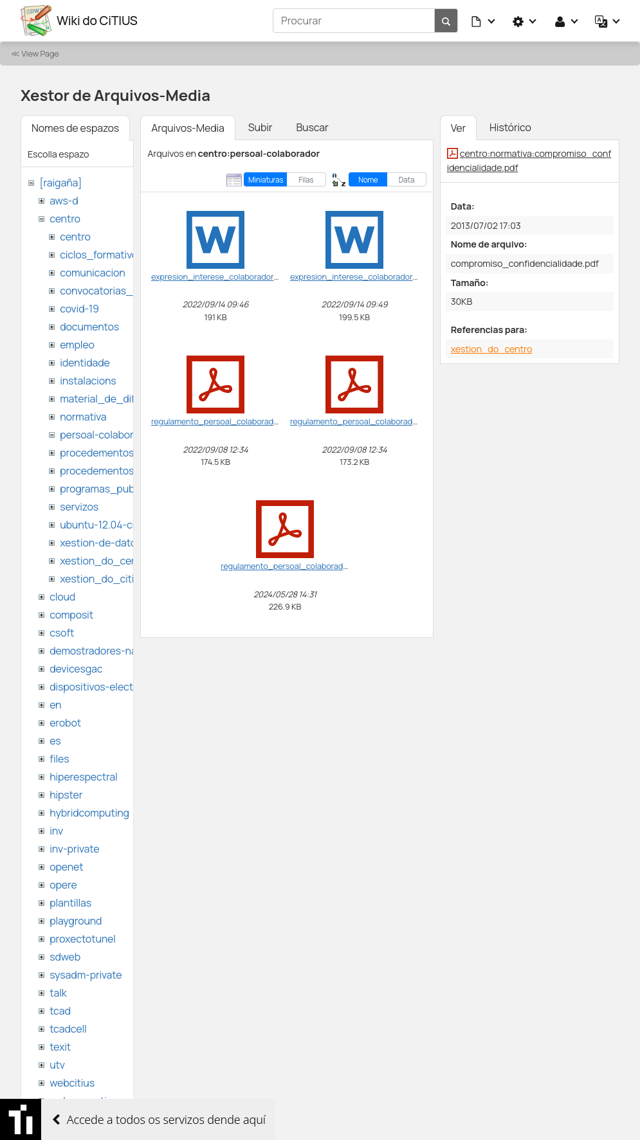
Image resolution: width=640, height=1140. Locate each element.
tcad (60, 1011)
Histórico (510, 127)
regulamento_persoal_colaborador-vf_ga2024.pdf (314, 566)
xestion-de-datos (101, 543)
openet (66, 867)
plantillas (70, 903)
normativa (83, 417)
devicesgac (76, 669)
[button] (483, 20)
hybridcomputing (89, 813)
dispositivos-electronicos (108, 687)
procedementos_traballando (127, 471)
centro (65, 219)
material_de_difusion (110, 399)
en (55, 705)
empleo (77, 345)
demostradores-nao (96, 651)
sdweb (65, 957)
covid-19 (79, 309)
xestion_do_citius (102, 579)
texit (60, 1047)
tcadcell (68, 1029)
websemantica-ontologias (110, 1101)
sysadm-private (86, 975)
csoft (62, 633)
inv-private (74, 849)
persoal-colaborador (107, 435)
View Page (40, 53)
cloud (62, 597)
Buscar (312, 127)
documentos (89, 327)
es (55, 741)
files (59, 759)
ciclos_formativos (101, 255)
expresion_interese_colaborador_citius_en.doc (240, 276)
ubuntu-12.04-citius (106, 525)
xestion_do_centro (105, 561)
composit (71, 615)
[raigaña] (60, 183)
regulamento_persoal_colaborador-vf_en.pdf (235, 421)
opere (63, 885)
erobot (65, 723)
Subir (260, 127)
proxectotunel (83, 939)
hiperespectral (83, 777)
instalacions (88, 381)
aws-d (64, 201)
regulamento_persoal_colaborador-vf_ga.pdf (374, 421)
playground (76, 921)
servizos (79, 507)
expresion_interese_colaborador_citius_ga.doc (379, 276)
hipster (66, 795)
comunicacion (92, 273)
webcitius (72, 1083)
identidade (85, 363)
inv (56, 831)
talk (58, 993)
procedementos (97, 453)
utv (57, 1065)
